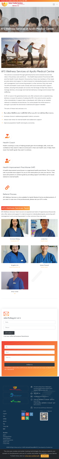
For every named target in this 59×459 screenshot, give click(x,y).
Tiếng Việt (21, 0)
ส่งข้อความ (29, 364)
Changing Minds (7, 436)
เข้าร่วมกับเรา (9, 333)
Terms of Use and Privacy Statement (43, 407)
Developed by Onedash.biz (45, 447)
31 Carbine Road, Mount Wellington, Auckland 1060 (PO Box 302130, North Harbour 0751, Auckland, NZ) (43, 388)
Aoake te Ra (6, 441)
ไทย (17, 0)
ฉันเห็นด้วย (44, 456)
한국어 (14, 0)
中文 (7, 0)
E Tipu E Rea (6, 443)
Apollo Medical (6, 438)
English (3, 0)
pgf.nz (4, 435)
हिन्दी (26, 0)
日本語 (10, 0)
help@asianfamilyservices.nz (41, 396)
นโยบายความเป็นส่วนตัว (33, 367)
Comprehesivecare (8, 440)
